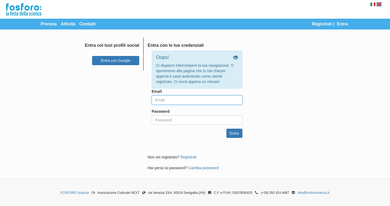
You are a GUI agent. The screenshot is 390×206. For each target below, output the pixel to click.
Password (161, 111)
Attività (68, 24)
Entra (342, 24)
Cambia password (203, 168)
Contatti (87, 24)
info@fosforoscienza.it (313, 193)
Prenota (49, 24)
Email (157, 91)
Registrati (322, 24)
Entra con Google (115, 60)
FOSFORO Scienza (75, 193)
